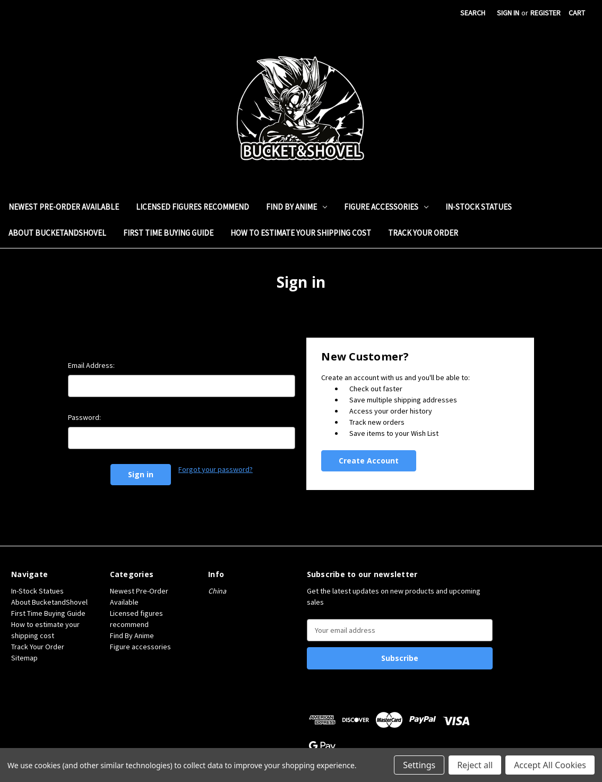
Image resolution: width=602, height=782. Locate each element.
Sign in (508, 13)
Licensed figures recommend (192, 207)
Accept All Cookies (550, 765)
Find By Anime (296, 207)
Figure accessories (386, 207)
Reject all (475, 765)
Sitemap (24, 658)
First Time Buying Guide (168, 233)
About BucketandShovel (57, 233)
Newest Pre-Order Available (63, 207)
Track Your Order (423, 233)
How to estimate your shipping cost (300, 233)
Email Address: (91, 365)
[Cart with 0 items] (577, 13)
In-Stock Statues (478, 207)
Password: (84, 417)
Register (545, 13)
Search (472, 13)
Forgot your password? (215, 469)
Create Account (369, 461)
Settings (419, 765)
